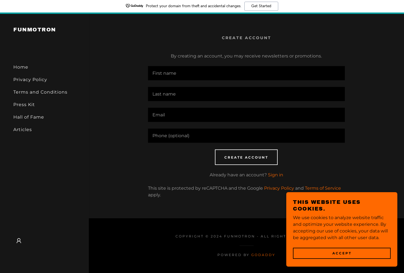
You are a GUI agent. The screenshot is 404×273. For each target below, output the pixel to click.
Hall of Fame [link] (28, 117)
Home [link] (20, 67)
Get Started (261, 6)
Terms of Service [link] (323, 188)
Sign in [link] (275, 174)
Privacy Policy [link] (30, 79)
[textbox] (246, 73)
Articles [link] (22, 129)
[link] (34, 29)
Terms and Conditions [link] (40, 92)
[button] (18, 240)
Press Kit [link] (24, 104)
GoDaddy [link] (263, 255)
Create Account (246, 157)
